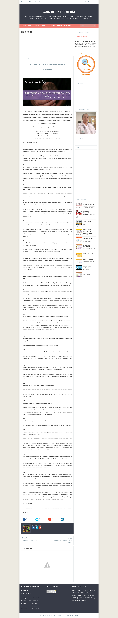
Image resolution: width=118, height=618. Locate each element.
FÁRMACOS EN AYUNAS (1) (29, 540)
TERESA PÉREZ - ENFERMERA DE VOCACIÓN (62, 541)
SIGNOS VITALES (87, 273)
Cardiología (24, 598)
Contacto (42, 2)
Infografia (23, 603)
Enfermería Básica (36, 598)
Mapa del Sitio (33, 2)
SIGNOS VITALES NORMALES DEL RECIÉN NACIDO (87, 231)
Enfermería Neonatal (26, 600)
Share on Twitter (41, 519)
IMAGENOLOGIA (87, 266)
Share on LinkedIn (66, 519)
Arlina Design (74, 615)
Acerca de (24, 2)
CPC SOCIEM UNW (82, 37)
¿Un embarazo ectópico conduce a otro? (88, 223)
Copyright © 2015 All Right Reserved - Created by (59, 615)
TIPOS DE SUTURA (88, 253)
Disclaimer (50, 2)
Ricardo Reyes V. (37, 525)
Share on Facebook (28, 519)
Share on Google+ (54, 519)
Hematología (35, 600)
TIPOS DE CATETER (88, 260)
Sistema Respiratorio (37, 608)
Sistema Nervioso (36, 606)
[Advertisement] (47, 45)
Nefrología (34, 603)
